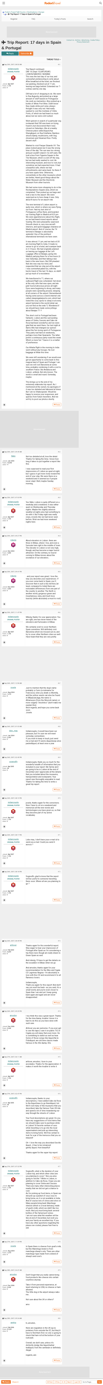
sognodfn (13, 761)
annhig (13, 1322)
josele (13, 687)
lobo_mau (13, 731)
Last (77, 1382)
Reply (10, 53)
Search (90, 19)
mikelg (13, 540)
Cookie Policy (94, 40)
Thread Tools (53, 59)
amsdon (13, 1015)
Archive (77, 40)
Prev (57, 1382)
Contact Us (70, 40)
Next (69, 1382)
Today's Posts (60, 19)
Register (14, 19)
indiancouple (13, 69)
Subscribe (26, 53)
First (50, 1382)
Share (15, 1382)
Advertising (85, 40)
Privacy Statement (83, 42)
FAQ (33, 19)
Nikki (13, 456)
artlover (13, 945)
